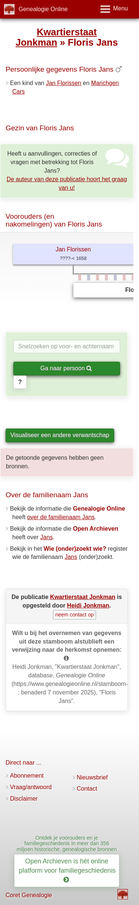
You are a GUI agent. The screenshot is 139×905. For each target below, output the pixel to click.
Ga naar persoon (66, 368)
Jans (46, 537)
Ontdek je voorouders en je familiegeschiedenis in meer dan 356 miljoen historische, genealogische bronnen (67, 843)
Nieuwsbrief (92, 777)
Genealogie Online (43, 9)
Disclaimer (24, 798)
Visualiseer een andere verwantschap (59, 435)
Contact (87, 788)
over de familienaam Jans (61, 517)
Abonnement (27, 775)
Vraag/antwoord (31, 787)
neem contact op (74, 615)
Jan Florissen (63, 83)
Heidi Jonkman (88, 605)
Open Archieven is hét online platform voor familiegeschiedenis (68, 870)
